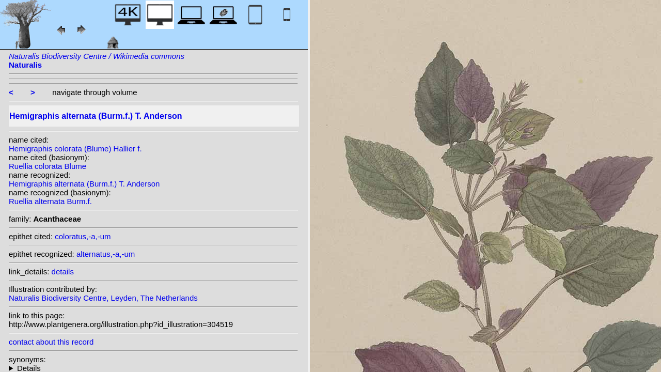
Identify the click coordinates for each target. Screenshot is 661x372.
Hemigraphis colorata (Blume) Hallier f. (75, 148)
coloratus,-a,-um (83, 236)
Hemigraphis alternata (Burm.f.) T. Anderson (84, 183)
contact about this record (51, 341)
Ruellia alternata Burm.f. (50, 201)
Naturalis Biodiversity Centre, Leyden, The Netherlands (103, 297)
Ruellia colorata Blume (47, 166)
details (63, 271)
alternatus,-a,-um (105, 254)
